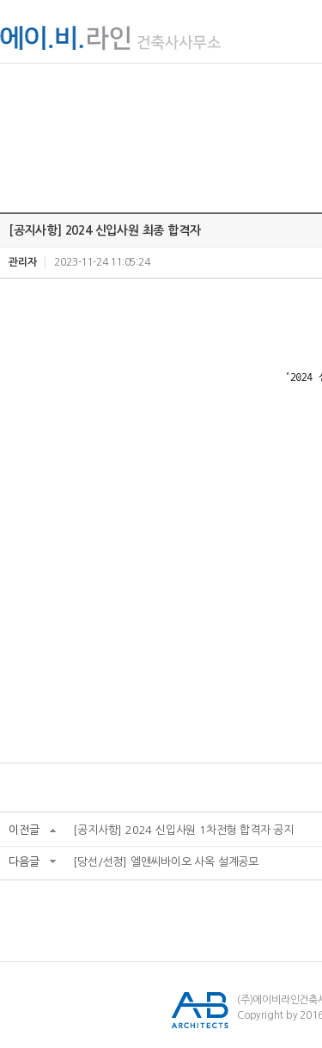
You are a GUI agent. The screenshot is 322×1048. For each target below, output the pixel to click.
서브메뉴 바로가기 (0, 0)
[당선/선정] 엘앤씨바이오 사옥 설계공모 (165, 861)
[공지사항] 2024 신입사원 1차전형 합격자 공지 (183, 830)
